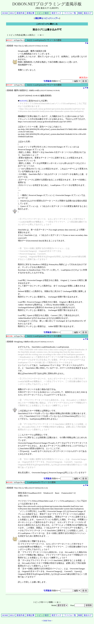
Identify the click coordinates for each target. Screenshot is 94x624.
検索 (80, 13)
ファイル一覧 (70, 13)
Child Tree (47, 620)
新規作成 (20, 13)
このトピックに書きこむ (47, 24)
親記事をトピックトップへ (47, 18)
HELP (12, 13)
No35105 (23, 101)
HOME (5, 13)
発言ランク (56, 13)
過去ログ (88, 13)
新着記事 (30, 13)
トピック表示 (43, 13)
